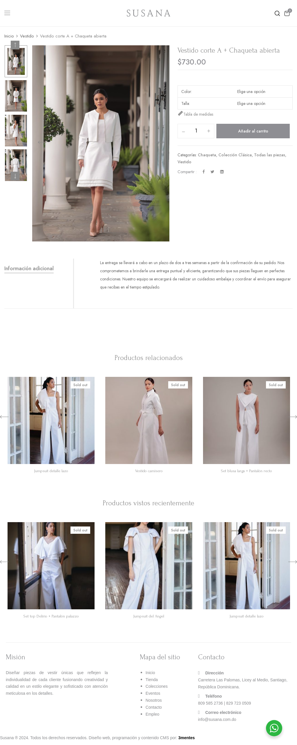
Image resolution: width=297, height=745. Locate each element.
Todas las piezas (269, 155)
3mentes (186, 737)
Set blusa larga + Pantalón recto (246, 471)
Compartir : (187, 172)
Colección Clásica (235, 155)
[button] (287, 13)
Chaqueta (207, 155)
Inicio (9, 36)
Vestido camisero (149, 471)
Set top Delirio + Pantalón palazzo (51, 616)
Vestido (27, 36)
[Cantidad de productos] (196, 130)
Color (186, 91)
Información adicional (29, 268)
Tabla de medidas (195, 114)
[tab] (38, 269)
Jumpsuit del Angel (148, 616)
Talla (185, 103)
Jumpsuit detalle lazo (51, 471)
